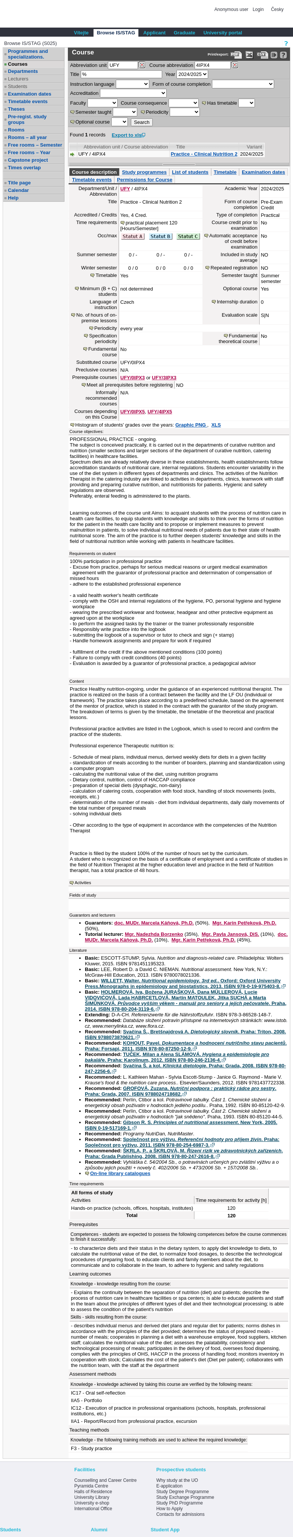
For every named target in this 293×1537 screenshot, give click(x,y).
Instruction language (92, 84)
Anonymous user (232, 9)
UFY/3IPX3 (164, 377)
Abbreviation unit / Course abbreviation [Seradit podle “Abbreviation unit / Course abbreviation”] (126, 147)
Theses (16, 109)
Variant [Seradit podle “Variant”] (254, 147)
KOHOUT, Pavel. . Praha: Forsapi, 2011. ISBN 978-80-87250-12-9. (186, 1045)
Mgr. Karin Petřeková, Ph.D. (244, 923)
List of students (190, 172)
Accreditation (84, 93)
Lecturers (18, 79)
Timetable (225, 172)
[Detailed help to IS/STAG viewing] (283, 55)
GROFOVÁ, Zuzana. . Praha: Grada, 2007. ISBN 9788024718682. (180, 1091)
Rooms (16, 130)
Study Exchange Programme (185, 1497)
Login (258, 9)
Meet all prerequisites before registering (130, 385)
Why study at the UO (177, 1480)
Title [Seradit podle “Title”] (180, 147)
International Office (93, 1508)
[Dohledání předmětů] (235, 65)
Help (13, 198)
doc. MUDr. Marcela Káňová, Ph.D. (154, 923)
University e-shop (91, 1503)
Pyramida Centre (91, 1486)
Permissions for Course (144, 179)
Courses (18, 64)
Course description (94, 172)
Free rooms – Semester (35, 145)
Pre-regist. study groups (27, 119)
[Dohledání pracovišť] (142, 65)
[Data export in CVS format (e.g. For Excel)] (262, 55)
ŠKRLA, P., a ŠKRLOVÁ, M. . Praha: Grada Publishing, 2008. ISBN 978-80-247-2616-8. (184, 1153)
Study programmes (144, 172)
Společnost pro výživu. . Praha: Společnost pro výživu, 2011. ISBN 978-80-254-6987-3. (182, 1142)
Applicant (154, 33)
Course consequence (144, 103)
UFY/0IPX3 (132, 377)
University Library (91, 1497)
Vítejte (81, 33)
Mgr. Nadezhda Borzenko (154, 934)
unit (88, 65)
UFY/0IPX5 (132, 411)
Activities (83, 882)
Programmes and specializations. (28, 54)
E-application (169, 1486)
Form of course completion (181, 84)
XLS (216, 425)
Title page (19, 183)
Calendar (18, 190)
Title (74, 74)
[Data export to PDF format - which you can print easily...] (236, 55)
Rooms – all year (27, 137)
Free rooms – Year (29, 152)
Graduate (184, 33)
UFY (125, 189)
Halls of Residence (93, 1491)
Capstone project (28, 160)
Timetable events (28, 101)
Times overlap (24, 167)
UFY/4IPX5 (159, 411)
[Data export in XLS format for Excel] (249, 55)
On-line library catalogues (120, 1173)
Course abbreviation (171, 65)
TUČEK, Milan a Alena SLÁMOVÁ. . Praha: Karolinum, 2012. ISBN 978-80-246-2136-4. (177, 1057)
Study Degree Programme (182, 1491)
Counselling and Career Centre (105, 1480)
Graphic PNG (191, 425)
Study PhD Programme (179, 1503)
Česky (277, 9)
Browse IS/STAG (116, 33)
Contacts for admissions (180, 1514)
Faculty (78, 103)
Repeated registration (233, 268)
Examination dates (29, 94)
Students (17, 86)
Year (170, 74)
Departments (23, 71)
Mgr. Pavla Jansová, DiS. (230, 934)
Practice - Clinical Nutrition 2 (204, 154)
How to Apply (169, 1508)
